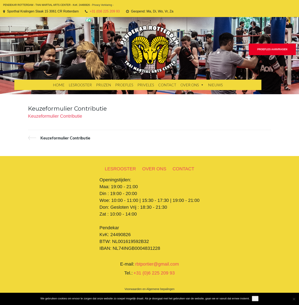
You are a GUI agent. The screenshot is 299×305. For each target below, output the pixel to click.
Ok (255, 298)
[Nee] (294, 299)
